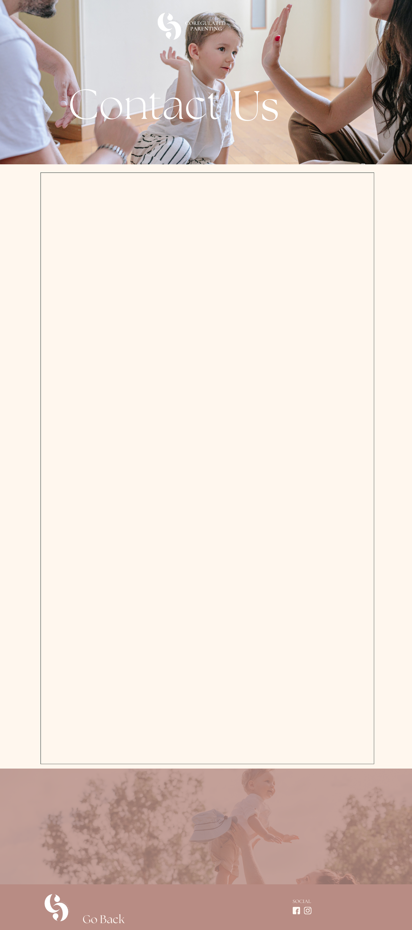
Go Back (104, 923)
